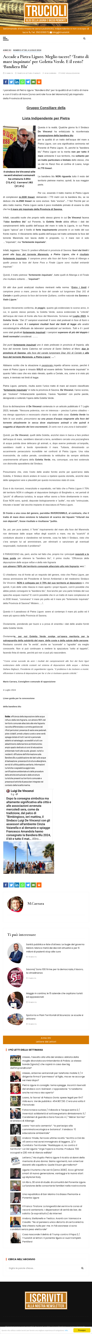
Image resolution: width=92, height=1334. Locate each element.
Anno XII (7, 50)
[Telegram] (27, 81)
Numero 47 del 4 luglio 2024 (27, 50)
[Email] (33, 81)
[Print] (38, 81)
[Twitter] (11, 81)
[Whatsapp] (22, 81)
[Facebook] (5, 81)
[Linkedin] (16, 81)
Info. (3, 1331)
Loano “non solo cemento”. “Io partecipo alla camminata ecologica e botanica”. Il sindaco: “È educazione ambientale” (49, 1129)
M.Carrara (51, 73)
